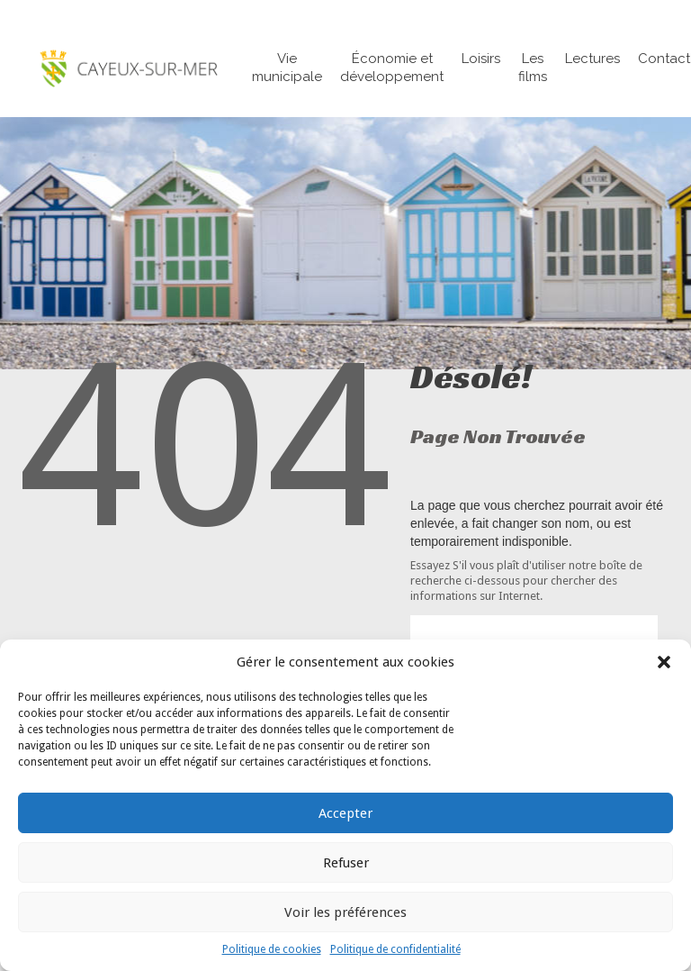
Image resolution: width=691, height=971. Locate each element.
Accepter (345, 813)
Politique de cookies (271, 949)
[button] (664, 662)
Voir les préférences (345, 912)
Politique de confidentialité (395, 949)
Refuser (346, 863)
